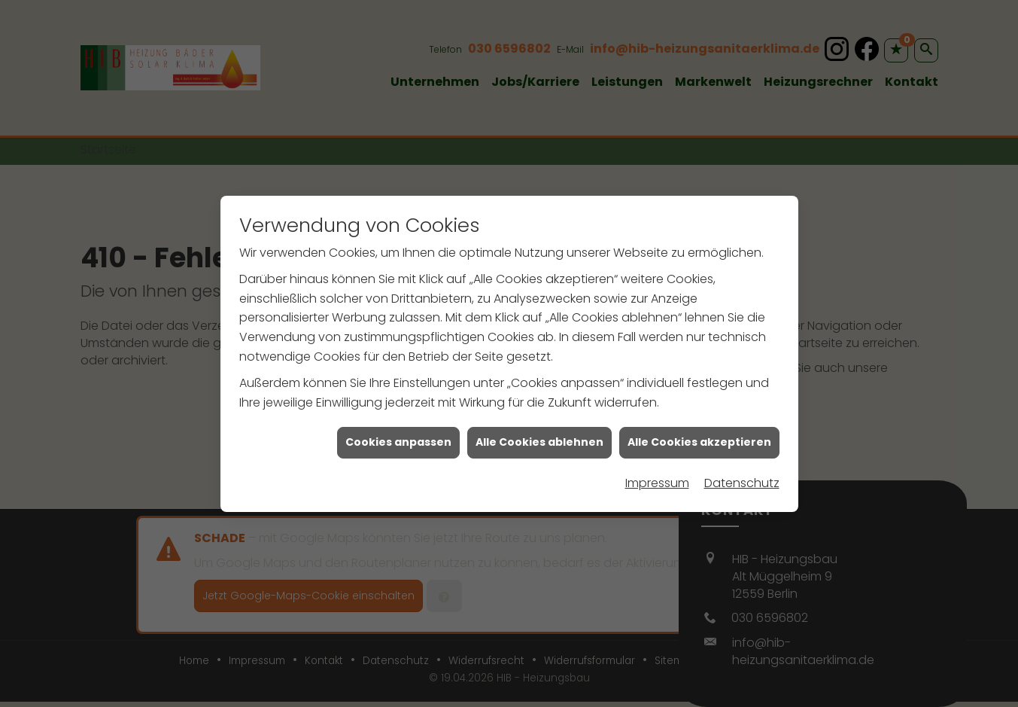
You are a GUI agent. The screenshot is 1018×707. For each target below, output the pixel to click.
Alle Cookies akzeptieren (699, 440)
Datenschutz (741, 480)
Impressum (657, 480)
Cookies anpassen (398, 440)
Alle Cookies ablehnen (539, 440)
